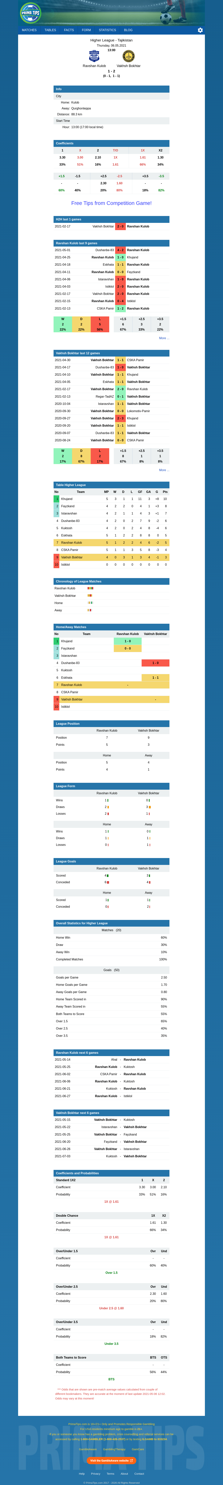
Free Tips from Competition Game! (111, 203)
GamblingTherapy (114, 1449)
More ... (164, 338)
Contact (139, 1473)
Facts (69, 30)
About (124, 1473)
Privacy (95, 1473)
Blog (128, 30)
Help (82, 1473)
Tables (50, 30)
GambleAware (88, 1449)
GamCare (138, 1449)
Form (86, 30)
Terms (110, 1473)
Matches (29, 30)
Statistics (107, 30)
